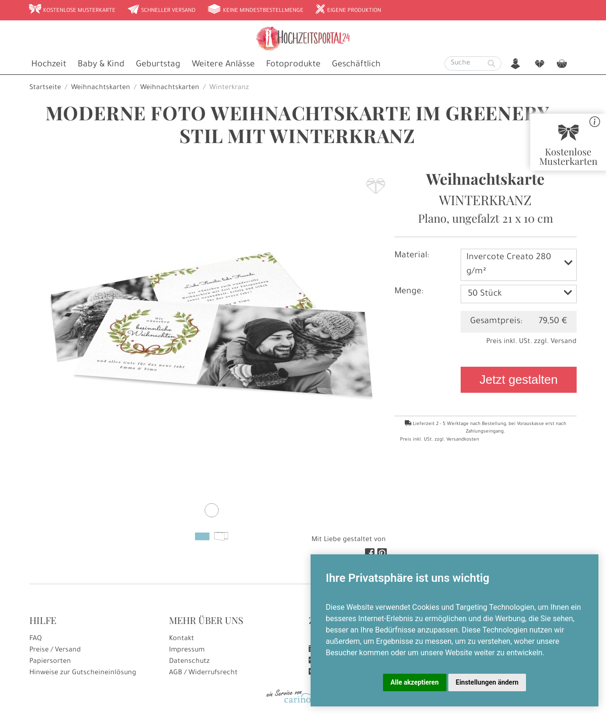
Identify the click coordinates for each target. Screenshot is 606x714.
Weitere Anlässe (223, 65)
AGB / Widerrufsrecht (203, 673)
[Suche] (463, 63)
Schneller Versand (161, 10)
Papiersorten (50, 662)
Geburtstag (158, 65)
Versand (564, 342)
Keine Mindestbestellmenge (255, 10)
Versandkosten (462, 440)
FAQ (35, 639)
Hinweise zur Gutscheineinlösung (82, 673)
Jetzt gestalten (519, 379)
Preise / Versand (55, 650)
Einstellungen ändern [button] (487, 682)
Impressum (187, 650)
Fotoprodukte (293, 65)
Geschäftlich (356, 65)
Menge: (408, 292)
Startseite (45, 88)
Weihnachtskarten (100, 88)
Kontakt (181, 639)
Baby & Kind (101, 65)
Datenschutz (189, 662)
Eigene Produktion (348, 10)
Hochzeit (48, 65)
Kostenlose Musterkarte (72, 10)
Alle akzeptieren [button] (415, 682)
